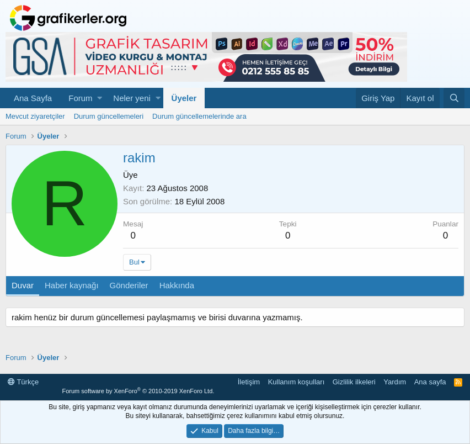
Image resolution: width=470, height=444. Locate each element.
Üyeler (184, 98)
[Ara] (454, 98)
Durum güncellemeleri (108, 116)
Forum (80, 98)
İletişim (249, 382)
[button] (99, 98)
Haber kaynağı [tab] (72, 285)
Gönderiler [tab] (129, 285)
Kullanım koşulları (296, 382)
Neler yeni (132, 98)
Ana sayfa (430, 382)
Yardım (394, 382)
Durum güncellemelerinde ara (199, 116)
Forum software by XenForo (138, 391)
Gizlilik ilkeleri (354, 382)
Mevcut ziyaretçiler (35, 116)
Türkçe (23, 382)
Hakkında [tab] (176, 285)
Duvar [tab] (23, 285)
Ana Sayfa (33, 98)
